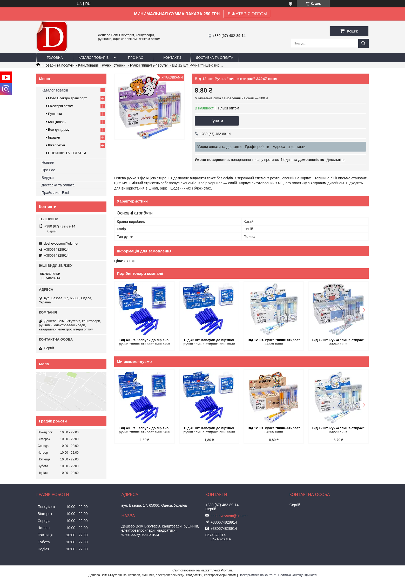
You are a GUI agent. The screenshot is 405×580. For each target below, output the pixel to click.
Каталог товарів (93, 58)
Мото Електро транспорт (67, 98)
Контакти (172, 58)
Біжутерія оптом (60, 106)
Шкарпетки (56, 145)
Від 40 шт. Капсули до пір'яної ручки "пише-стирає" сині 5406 (144, 342)
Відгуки (48, 177)
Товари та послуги (59, 65)
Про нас (135, 58)
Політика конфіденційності (297, 575)
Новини (48, 162)
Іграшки (54, 137)
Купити (217, 121)
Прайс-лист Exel (55, 193)
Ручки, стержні (114, 65)
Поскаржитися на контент (257, 575)
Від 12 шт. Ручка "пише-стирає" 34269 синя (338, 342)
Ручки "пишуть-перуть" (149, 65)
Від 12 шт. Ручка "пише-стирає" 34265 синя (274, 430)
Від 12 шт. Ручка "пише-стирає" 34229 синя (274, 342)
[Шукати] (363, 43)
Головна (55, 58)
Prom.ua (227, 570)
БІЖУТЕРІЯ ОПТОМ (247, 14)
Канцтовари (88, 65)
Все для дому (58, 130)
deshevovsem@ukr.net (61, 243)
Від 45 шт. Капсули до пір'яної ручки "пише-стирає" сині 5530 (209, 342)
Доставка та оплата (214, 58)
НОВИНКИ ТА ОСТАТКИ (67, 153)
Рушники (55, 114)
